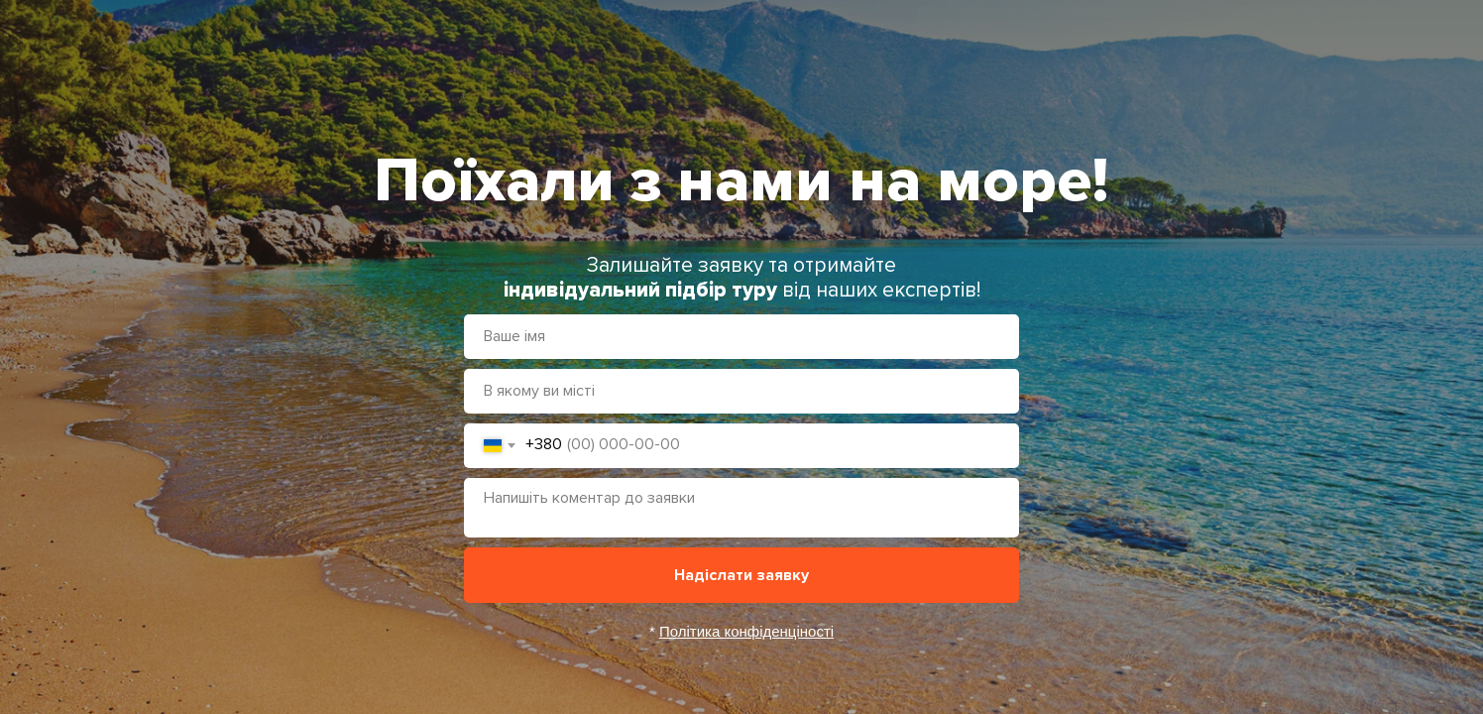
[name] (741, 336)
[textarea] (741, 507)
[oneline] (741, 391)
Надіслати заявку (741, 575)
